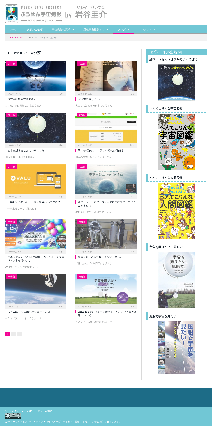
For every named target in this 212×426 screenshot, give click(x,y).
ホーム (13, 29)
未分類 (11, 63)
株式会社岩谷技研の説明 (22, 99)
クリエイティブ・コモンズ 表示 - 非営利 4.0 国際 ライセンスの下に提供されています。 (73, 421)
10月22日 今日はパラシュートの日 (29, 311)
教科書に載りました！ (91, 99)
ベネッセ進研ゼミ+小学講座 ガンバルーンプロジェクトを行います (36, 258)
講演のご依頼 (35, 29)
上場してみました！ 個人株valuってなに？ (34, 202)
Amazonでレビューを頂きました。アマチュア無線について (107, 313)
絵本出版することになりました (26, 150)
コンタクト (145, 29)
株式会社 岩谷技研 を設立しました (100, 257)
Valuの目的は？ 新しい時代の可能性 (100, 150)
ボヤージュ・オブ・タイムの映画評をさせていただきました (107, 203)
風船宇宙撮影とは (93, 29)
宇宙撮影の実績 (61, 29)
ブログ (122, 29)
